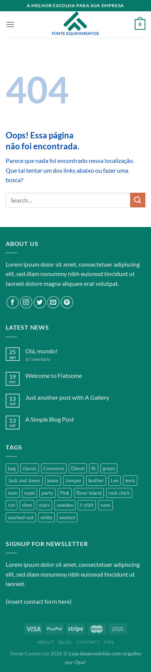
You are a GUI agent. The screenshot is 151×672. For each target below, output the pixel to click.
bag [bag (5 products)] (12, 468)
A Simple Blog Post (49, 419)
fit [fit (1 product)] (93, 468)
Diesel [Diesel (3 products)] (78, 468)
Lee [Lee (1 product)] (115, 480)
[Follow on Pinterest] (67, 302)
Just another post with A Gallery (67, 397)
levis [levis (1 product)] (130, 480)
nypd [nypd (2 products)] (29, 493)
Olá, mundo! (41, 350)
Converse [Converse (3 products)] (53, 468)
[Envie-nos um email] (53, 302)
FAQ (109, 642)
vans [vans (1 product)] (105, 505)
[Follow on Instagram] (26, 302)
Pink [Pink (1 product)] (64, 493)
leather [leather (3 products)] (96, 480)
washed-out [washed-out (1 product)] (21, 517)
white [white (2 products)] (46, 517)
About (45, 642)
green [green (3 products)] (109, 468)
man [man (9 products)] (12, 493)
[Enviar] (137, 200)
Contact (88, 642)
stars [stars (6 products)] (44, 505)
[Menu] (10, 24)
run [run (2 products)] (11, 505)
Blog (65, 642)
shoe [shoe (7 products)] (27, 505)
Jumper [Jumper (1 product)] (73, 480)
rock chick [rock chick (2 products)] (119, 493)
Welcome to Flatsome (53, 375)
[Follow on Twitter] (40, 302)
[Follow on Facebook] (12, 302)
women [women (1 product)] (67, 517)
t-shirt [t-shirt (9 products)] (87, 505)
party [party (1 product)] (47, 493)
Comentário (37, 359)
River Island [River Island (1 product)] (89, 493)
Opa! (80, 662)
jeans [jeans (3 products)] (53, 480)
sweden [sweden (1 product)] (65, 505)
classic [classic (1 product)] (30, 468)
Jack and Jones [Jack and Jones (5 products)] (24, 480)
